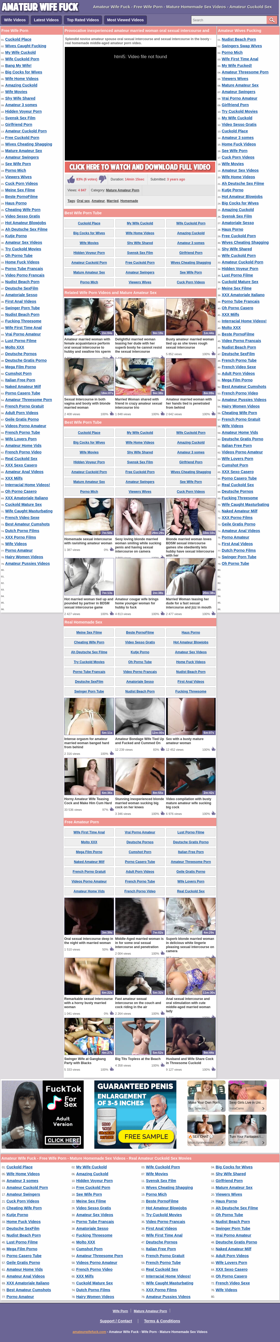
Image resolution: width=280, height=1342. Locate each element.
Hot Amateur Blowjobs (25, 223)
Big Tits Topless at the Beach (138, 1059)
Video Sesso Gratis (22, 216)
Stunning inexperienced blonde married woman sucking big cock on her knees (139, 803)
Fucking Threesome (23, 321)
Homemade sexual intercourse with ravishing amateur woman (88, 541)
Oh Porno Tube (19, 255)
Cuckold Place (18, 39)
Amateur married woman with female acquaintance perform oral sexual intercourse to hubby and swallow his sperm (87, 345)
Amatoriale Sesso (21, 295)
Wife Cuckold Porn (22, 59)
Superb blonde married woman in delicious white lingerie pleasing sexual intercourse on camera (190, 945)
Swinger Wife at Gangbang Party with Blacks (85, 1061)
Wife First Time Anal (23, 327)
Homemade (129, 201)
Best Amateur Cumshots (27, 524)
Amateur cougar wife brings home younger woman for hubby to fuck (137, 603)
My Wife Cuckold (20, 52)
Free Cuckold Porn (22, 137)
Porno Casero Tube (22, 393)
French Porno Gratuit (24, 406)
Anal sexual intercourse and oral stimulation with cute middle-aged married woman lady (188, 1005)
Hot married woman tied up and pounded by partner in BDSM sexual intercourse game (88, 603)
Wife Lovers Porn (21, 439)
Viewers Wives (18, 177)
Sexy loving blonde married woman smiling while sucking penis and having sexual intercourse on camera (138, 545)
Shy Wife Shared (20, 98)
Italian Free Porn (20, 380)
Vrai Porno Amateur (23, 334)
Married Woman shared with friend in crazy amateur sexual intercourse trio (138, 403)
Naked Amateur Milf (23, 386)
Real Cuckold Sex (21, 458)
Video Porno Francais (25, 275)
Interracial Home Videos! (27, 485)
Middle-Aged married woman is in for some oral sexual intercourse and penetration (139, 943)
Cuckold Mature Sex (23, 504)
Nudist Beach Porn (22, 282)
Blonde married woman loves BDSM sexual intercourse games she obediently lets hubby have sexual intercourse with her (190, 547)
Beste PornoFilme (21, 196)
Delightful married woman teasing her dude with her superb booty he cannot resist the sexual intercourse (138, 345)
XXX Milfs (14, 478)
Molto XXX (14, 347)
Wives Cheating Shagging (28, 144)
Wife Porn (120, 1311)
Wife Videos (15, 20)
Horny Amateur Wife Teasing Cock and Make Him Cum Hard (88, 801)
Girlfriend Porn (18, 124)
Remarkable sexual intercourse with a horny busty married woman (88, 1003)
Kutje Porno (16, 236)
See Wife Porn (18, 164)
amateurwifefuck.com (89, 1332)
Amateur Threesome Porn (28, 399)
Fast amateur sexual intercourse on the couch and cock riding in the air (138, 1003)
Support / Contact (116, 1321)
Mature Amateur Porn (122, 190)
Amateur (98, 201)
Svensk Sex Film (20, 118)
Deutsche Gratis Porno (26, 360)
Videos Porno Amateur (25, 426)
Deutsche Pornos (21, 354)
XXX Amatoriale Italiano (26, 498)
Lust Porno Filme (20, 341)
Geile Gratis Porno (22, 419)
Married (112, 201)
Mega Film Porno (20, 367)
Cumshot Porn (18, 373)
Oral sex (83, 201)
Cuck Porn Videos (21, 183)
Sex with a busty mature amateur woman (184, 741)
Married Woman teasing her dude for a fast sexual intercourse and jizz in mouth (188, 603)
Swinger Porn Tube (22, 308)
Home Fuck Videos (22, 262)
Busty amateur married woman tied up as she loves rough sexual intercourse (190, 343)
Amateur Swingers (22, 157)
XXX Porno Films (20, 537)
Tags (71, 201)
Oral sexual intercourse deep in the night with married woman (88, 941)
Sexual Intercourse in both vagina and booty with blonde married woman (87, 403)
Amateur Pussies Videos (27, 563)
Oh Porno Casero (21, 491)
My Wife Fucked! (237, 65)
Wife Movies (16, 92)
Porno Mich (15, 170)
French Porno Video (23, 452)
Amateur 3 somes (21, 105)
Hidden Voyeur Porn (23, 111)
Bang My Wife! (18, 65)
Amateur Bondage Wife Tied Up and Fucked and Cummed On (139, 741)
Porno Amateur (19, 550)
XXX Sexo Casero (21, 465)
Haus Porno (16, 203)
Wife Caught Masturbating (28, 511)
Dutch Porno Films (22, 531)
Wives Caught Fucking (25, 46)
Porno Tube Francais (24, 268)
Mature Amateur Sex (23, 151)
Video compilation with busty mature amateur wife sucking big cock (188, 803)
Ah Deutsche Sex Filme (26, 229)
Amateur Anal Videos (24, 472)
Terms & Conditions (162, 1321)
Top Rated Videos (83, 20)
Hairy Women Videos (24, 557)
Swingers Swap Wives (242, 46)
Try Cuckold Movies (23, 249)
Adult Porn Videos (21, 413)
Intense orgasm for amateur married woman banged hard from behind (86, 743)
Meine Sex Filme (20, 190)
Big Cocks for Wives (23, 72)
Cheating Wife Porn (22, 209)
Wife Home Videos (22, 78)
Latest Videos (46, 20)
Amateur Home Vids (23, 445)
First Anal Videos (20, 301)
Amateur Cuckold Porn (26, 131)
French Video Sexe (22, 517)
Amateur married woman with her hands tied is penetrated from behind (189, 403)
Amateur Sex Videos (23, 242)
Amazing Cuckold (21, 85)
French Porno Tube (22, 432)
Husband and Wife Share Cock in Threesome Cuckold (190, 1061)
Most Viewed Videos (125, 20)
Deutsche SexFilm (21, 288)
